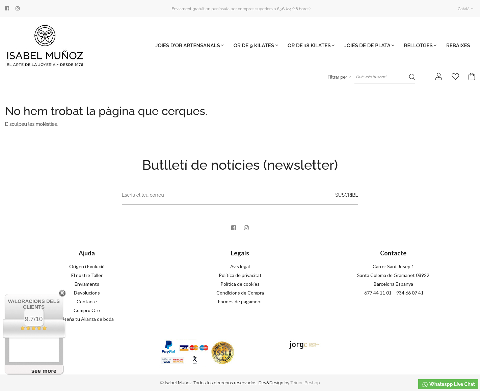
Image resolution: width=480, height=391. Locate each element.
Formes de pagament (240, 301)
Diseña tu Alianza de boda (87, 319)
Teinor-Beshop (305, 382)
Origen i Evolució (87, 266)
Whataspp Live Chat (448, 384)
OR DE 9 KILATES (256, 46)
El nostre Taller (87, 275)
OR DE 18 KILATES (311, 46)
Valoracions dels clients (34, 304)
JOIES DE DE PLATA (369, 46)
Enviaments (87, 284)
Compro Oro (87, 310)
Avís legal (240, 266)
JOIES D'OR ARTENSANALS (189, 46)
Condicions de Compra (240, 293)
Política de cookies (240, 284)
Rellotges (420, 46)
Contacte (87, 301)
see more (44, 371)
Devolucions (87, 293)
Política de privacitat (240, 275)
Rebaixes (458, 46)
